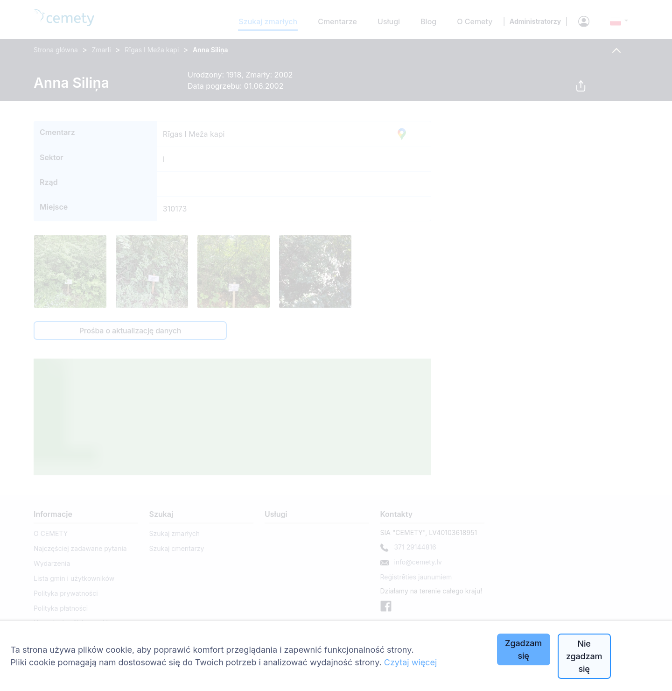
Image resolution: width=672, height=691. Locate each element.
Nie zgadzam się (584, 656)
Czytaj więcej (410, 662)
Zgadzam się (523, 649)
